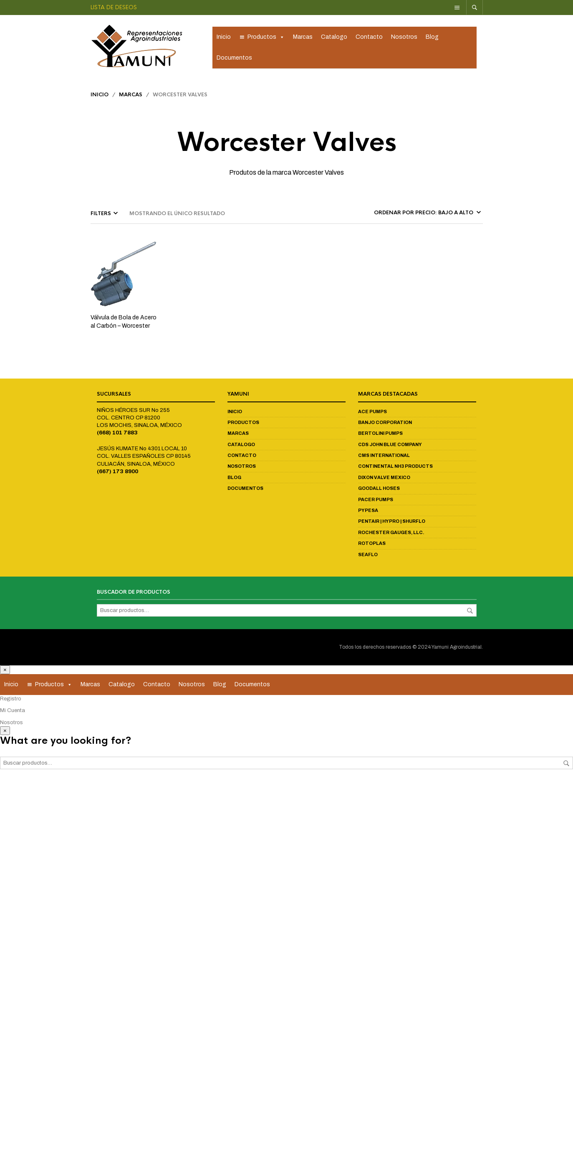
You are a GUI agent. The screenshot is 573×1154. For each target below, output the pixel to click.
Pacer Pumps (375, 502)
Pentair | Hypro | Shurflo (391, 524)
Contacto (369, 38)
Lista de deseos (114, 7)
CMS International (384, 458)
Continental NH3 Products (395, 469)
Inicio (224, 38)
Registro (10, 702)
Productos (266, 38)
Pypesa (368, 513)
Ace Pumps (372, 414)
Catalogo (334, 38)
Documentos (234, 59)
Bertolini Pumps (380, 436)
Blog (432, 38)
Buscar (470, 614)
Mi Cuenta (12, 714)
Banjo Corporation (385, 425)
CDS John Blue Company (390, 447)
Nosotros (404, 38)
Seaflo (368, 557)
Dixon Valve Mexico (384, 480)
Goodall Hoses (379, 491)
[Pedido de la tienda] (427, 216)
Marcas (303, 38)
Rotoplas (372, 546)
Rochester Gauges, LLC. (391, 535)
